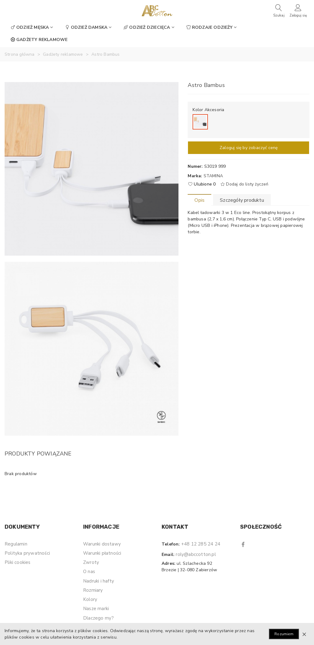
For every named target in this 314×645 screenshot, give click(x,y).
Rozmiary (93, 590)
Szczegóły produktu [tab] (242, 200)
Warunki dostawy (102, 544)
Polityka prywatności (27, 553)
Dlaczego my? (98, 618)
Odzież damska (86, 27)
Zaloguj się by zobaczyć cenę (249, 148)
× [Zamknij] (304, 634)
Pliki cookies (18, 562)
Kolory (90, 599)
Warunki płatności (102, 553)
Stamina (213, 176)
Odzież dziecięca (147, 27)
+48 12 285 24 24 (200, 544)
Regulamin (16, 544)
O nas (89, 571)
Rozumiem (283, 634)
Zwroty (91, 562)
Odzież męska (30, 27)
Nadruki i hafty (98, 581)
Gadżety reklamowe (39, 40)
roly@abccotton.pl (196, 554)
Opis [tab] (199, 200)
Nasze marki (96, 609)
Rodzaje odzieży (209, 27)
